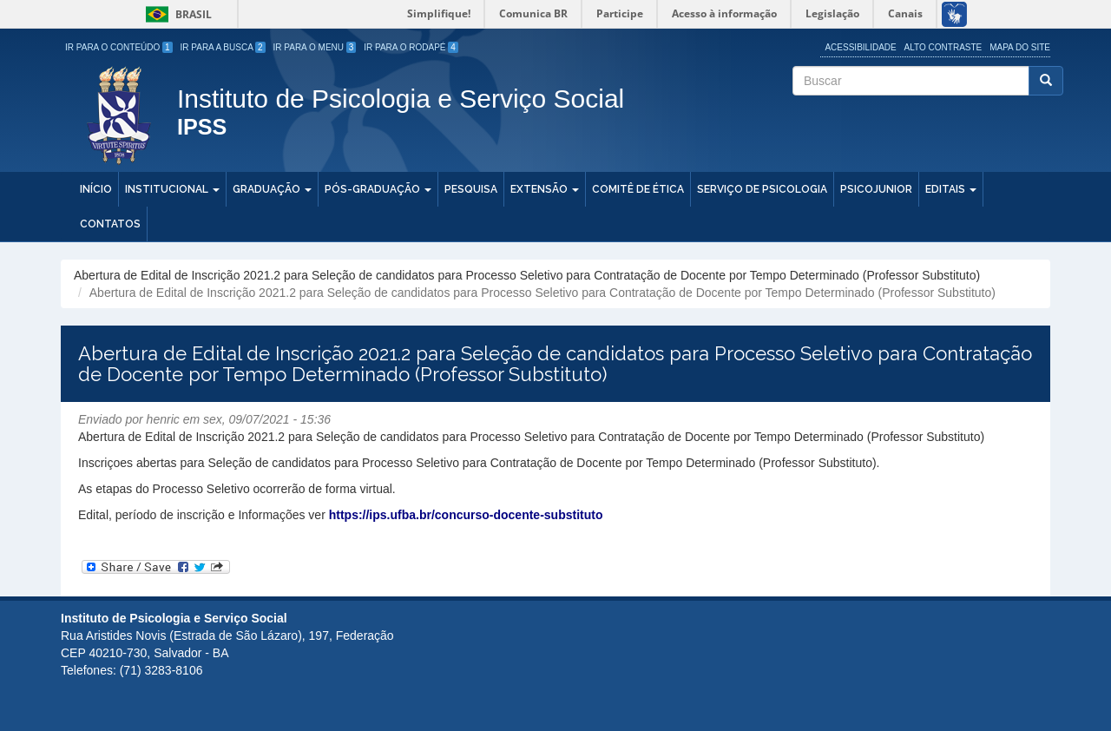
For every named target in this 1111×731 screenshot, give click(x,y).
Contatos (110, 224)
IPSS (202, 128)
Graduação (272, 189)
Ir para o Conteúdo (119, 47)
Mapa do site (1019, 47)
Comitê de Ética (638, 189)
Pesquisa (470, 189)
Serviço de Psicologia (762, 189)
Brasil (175, 14)
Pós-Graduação (378, 189)
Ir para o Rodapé (411, 47)
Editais (950, 189)
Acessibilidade (860, 47)
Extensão (544, 189)
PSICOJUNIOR (876, 189)
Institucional (172, 189)
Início (96, 189)
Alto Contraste (943, 47)
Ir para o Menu (315, 47)
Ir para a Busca (223, 47)
